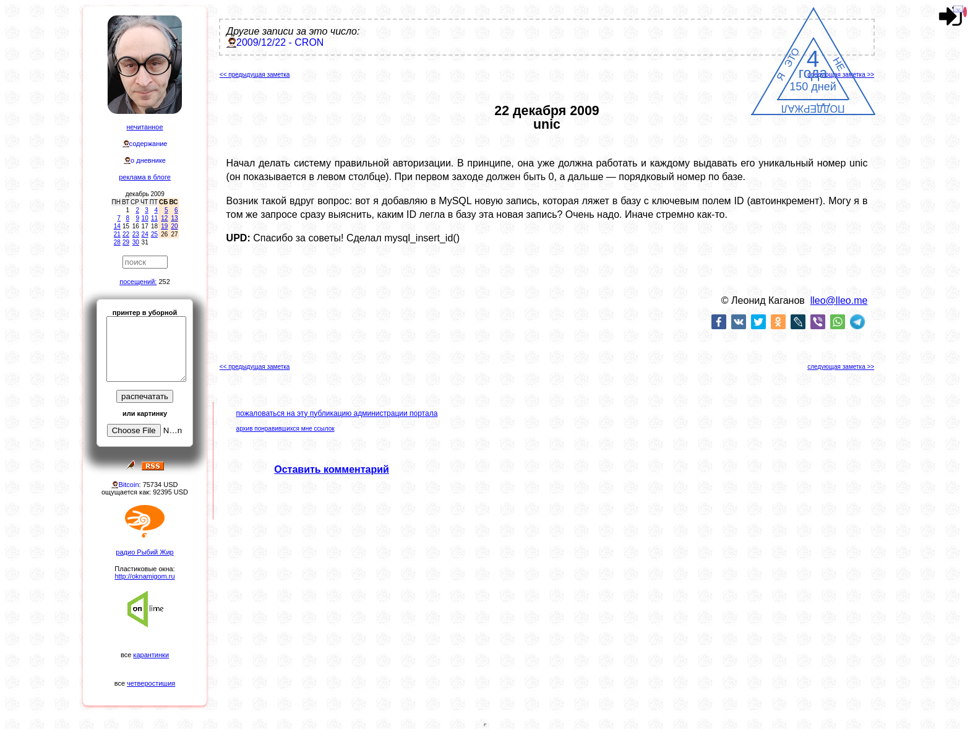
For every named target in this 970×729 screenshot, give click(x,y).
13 (174, 218)
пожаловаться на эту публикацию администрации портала (337, 413)
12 (164, 218)
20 (174, 226)
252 (164, 281)
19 (164, 226)
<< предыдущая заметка (255, 74)
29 (125, 242)
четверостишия (151, 683)
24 (145, 234)
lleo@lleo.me (839, 300)
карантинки (151, 654)
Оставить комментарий (331, 469)
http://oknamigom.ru (144, 576)
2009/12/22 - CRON (280, 42)
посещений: (138, 281)
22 (125, 234)
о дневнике (148, 160)
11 (154, 218)
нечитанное (144, 127)
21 (117, 234)
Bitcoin (128, 484)
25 (154, 234)
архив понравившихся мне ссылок (285, 428)
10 (145, 218)
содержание (148, 143)
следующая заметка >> (840, 74)
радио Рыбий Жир (144, 552)
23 (135, 234)
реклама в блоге (145, 177)
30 (135, 242)
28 (117, 242)
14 (117, 226)
